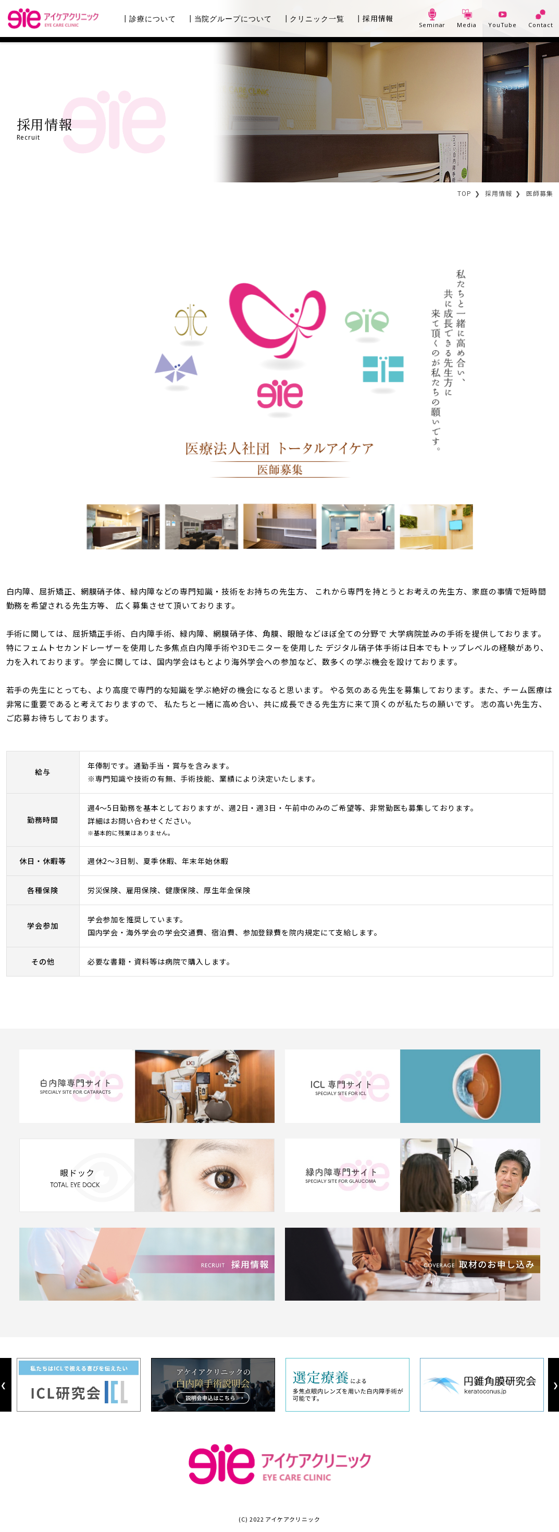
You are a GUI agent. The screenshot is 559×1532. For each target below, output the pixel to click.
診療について (152, 18)
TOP (464, 193)
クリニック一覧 (317, 18)
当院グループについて (233, 18)
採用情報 (378, 18)
